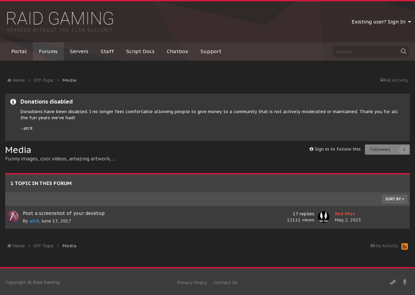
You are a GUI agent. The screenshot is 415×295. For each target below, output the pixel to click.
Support (211, 51)
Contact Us (225, 282)
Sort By (394, 199)
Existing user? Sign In (381, 21)
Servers (79, 51)
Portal (19, 51)
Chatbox (177, 51)
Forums (48, 51)
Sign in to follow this (338, 149)
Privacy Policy (192, 282)
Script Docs (140, 51)
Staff (107, 51)
